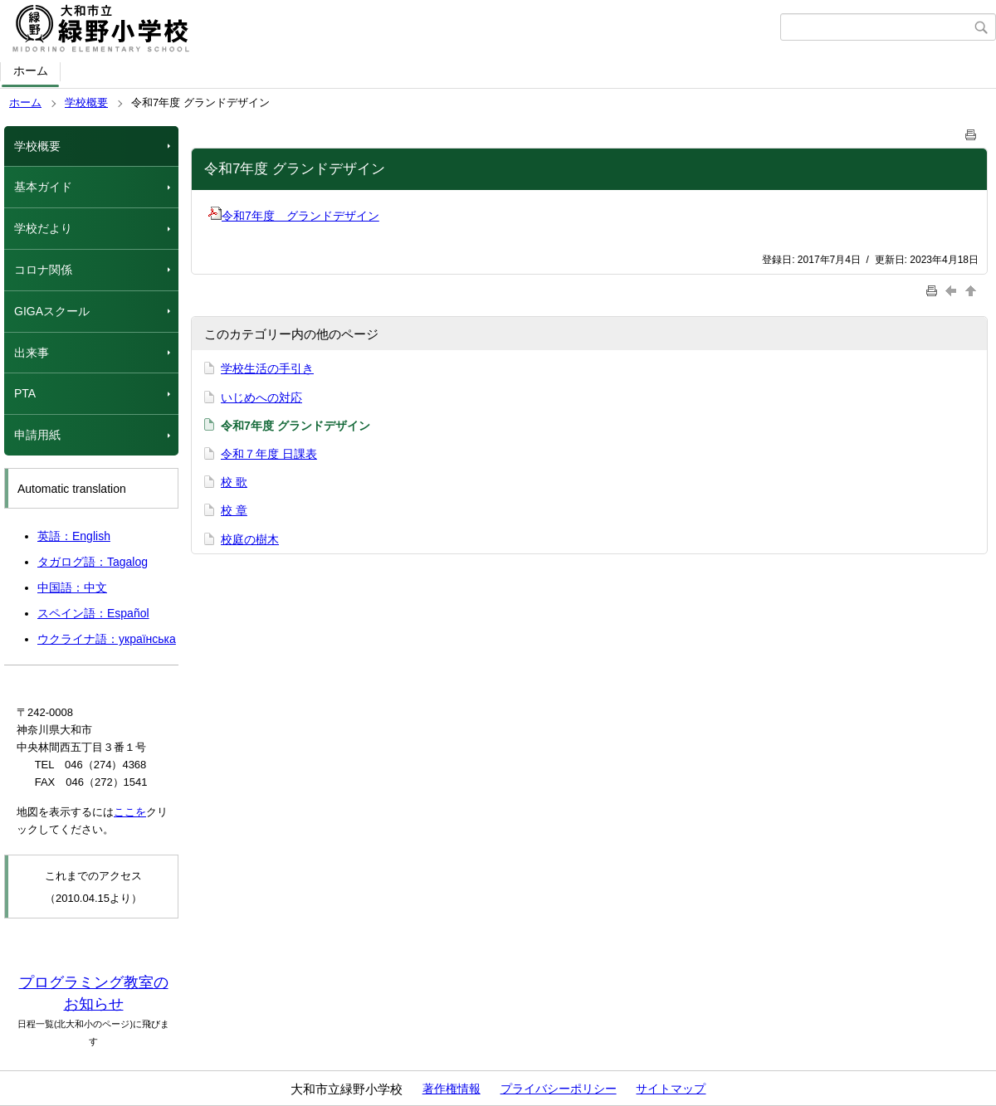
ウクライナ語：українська (106, 639)
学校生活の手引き (267, 368)
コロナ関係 (43, 269)
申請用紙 (37, 434)
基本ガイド (43, 186)
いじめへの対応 (261, 397)
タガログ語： (92, 561)
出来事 (31, 352)
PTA (25, 393)
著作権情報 (451, 1088)
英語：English (73, 536)
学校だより (43, 228)
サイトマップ (671, 1088)
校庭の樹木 (250, 539)
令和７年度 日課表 (269, 453)
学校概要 (86, 102)
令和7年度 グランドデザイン (293, 215)
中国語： (72, 587)
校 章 (234, 510)
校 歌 (234, 482)
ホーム (30, 70)
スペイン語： (93, 613)
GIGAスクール (52, 311)
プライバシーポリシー (558, 1088)
